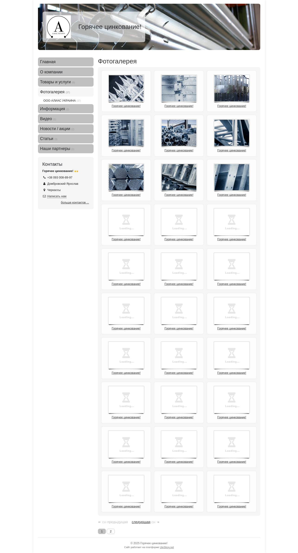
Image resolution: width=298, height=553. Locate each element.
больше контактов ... (75, 202)
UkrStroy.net (167, 547)
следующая (141, 522)
